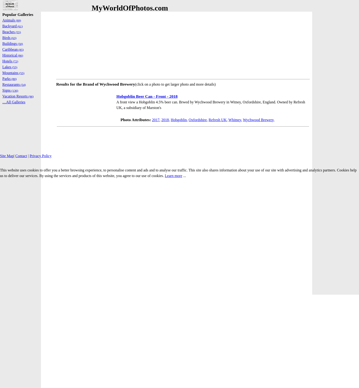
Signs (10, 90)
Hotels (10, 61)
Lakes (9, 67)
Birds (9, 38)
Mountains (13, 73)
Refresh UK (218, 120)
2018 (165, 120)
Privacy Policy (41, 156)
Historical (12, 55)
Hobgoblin (179, 120)
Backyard (12, 26)
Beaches (11, 32)
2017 (155, 120)
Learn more (173, 176)
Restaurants (14, 85)
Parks (9, 79)
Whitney (234, 120)
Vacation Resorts (18, 96)
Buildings (12, 44)
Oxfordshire (198, 120)
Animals (11, 20)
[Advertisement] (183, 44)
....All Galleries (13, 102)
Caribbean (13, 49)
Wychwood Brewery (258, 120)
